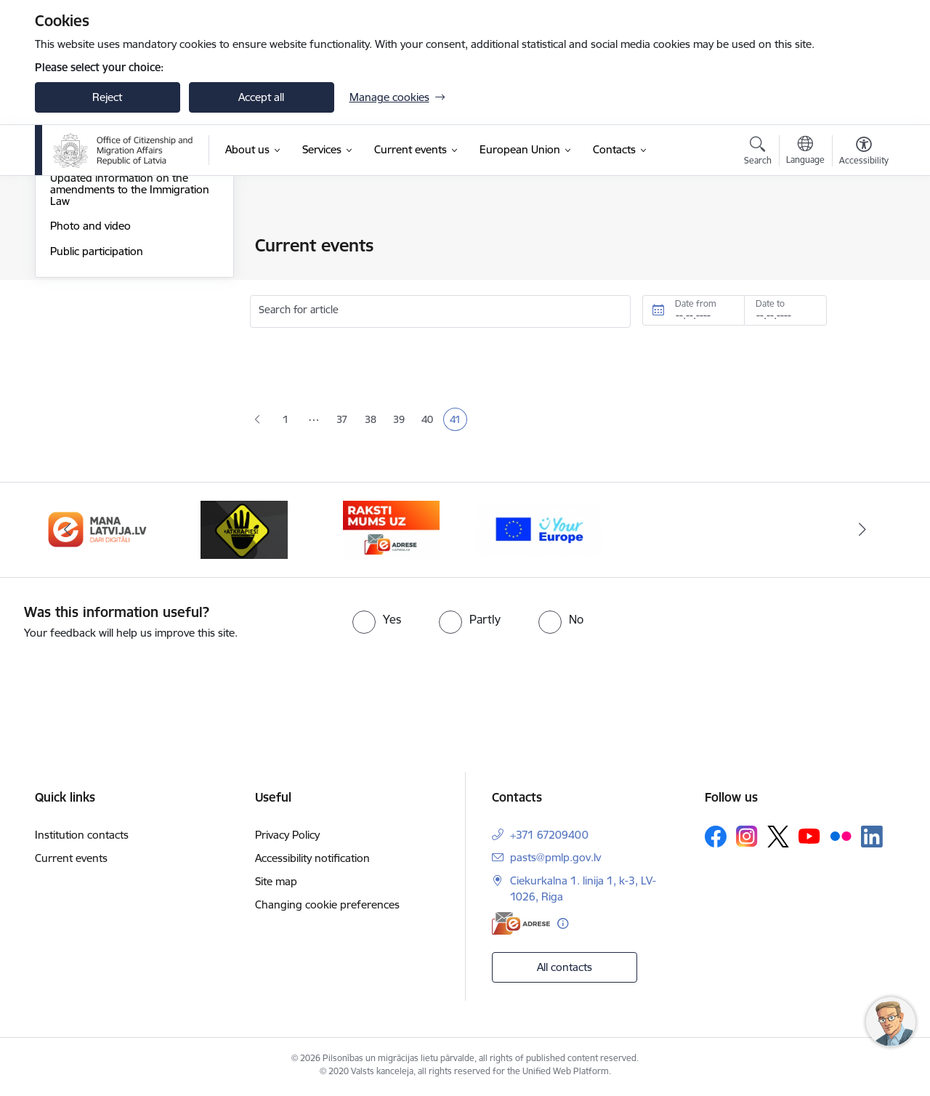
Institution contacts (82, 838)
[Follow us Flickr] (841, 838)
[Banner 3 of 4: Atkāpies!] (244, 532)
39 (401, 421)
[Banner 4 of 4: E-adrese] (391, 532)
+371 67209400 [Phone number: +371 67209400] (549, 838)
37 (345, 421)
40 (430, 421)
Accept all (261, 97)
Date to (770, 303)
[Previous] (68, 532)
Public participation (96, 407)
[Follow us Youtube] (809, 838)
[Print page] (859, 239)
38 (373, 421)
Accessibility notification (312, 861)
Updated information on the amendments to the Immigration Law (129, 345)
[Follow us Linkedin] (872, 839)
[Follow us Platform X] (778, 839)
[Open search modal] (758, 152)
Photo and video (90, 383)
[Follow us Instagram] (747, 839)
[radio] (376, 622)
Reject (107, 97)
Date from (695, 303)
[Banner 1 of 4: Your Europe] (539, 532)
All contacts (564, 970)
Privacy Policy (287, 838)
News (63, 247)
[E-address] (521, 926)
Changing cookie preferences (327, 907)
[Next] (862, 532)
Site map (276, 884)
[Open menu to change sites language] (805, 152)
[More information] (562, 926)
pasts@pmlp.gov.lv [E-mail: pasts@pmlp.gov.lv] (555, 860)
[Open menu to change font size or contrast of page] (864, 152)
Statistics (71, 271)
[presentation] (121, 684)
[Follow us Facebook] (716, 839)
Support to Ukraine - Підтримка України (128, 302)
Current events (71, 861)
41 (458, 421)
